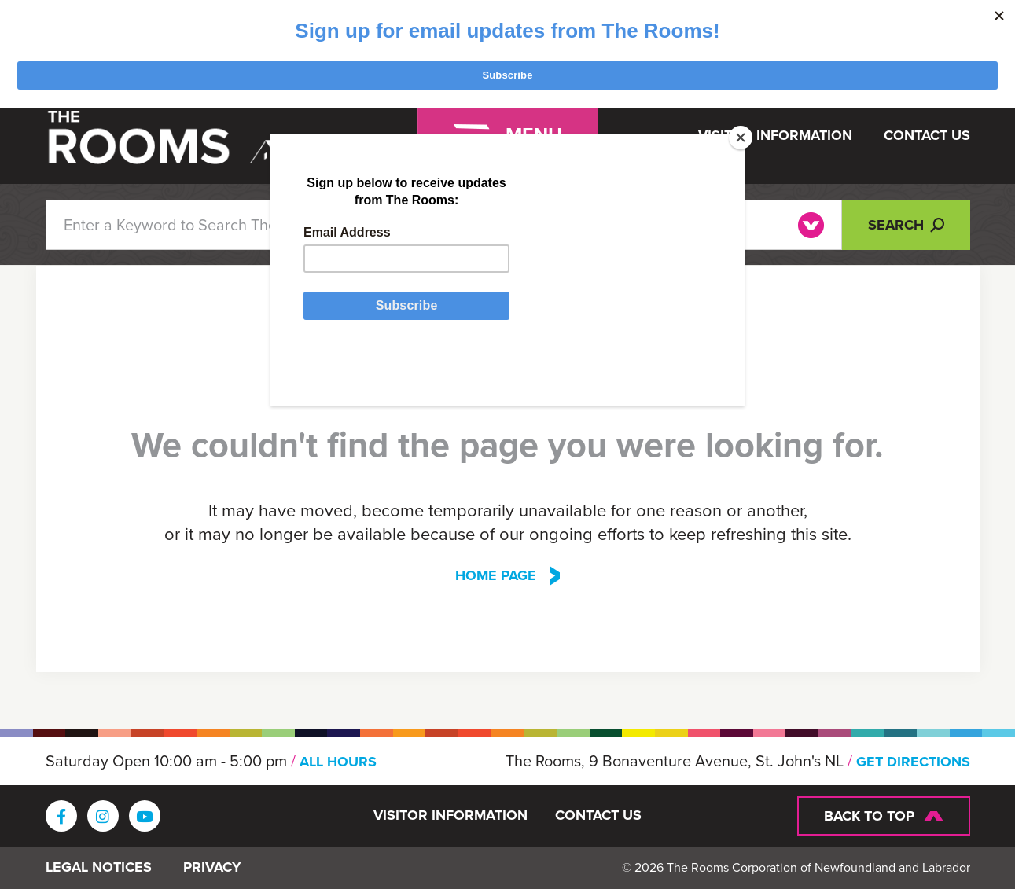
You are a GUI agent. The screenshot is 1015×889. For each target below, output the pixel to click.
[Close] (740, 137)
